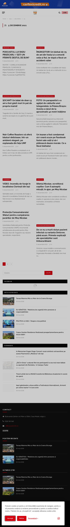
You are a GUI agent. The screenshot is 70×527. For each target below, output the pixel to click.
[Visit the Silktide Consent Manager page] (58, 518)
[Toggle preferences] (33, 518)
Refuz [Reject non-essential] (21, 518)
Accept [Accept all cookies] (10, 518)
